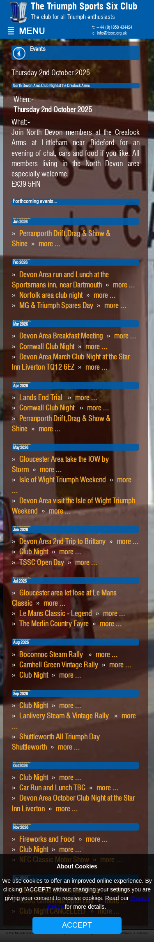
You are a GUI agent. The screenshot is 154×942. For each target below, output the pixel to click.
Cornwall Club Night (46, 347)
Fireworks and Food (47, 839)
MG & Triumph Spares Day (56, 306)
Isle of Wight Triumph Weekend (62, 480)
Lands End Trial (41, 398)
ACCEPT (77, 925)
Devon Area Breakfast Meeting (61, 336)
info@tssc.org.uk (112, 33)
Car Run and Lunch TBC (52, 788)
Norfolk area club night (51, 295)
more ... (50, 244)
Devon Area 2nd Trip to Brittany (62, 542)
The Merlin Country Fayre (54, 624)
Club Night (33, 552)
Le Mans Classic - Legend (55, 614)
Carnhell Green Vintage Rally (58, 665)
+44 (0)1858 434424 (114, 27)
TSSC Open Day (41, 563)
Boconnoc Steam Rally (52, 655)
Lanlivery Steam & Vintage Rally (64, 716)
